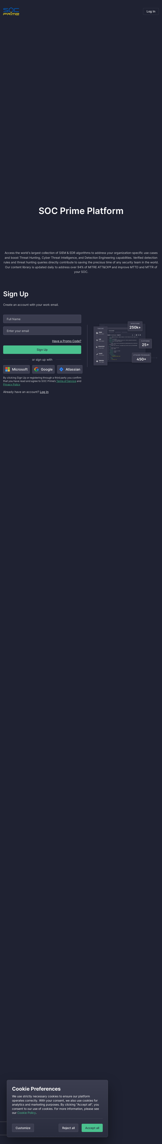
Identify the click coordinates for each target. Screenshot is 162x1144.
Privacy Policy (11, 384)
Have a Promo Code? (66, 341)
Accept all (92, 1128)
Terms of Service (66, 381)
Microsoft (16, 369)
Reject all (68, 1128)
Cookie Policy (26, 1112)
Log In (151, 11)
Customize (23, 1128)
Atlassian (69, 369)
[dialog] (57, 1108)
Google (43, 369)
